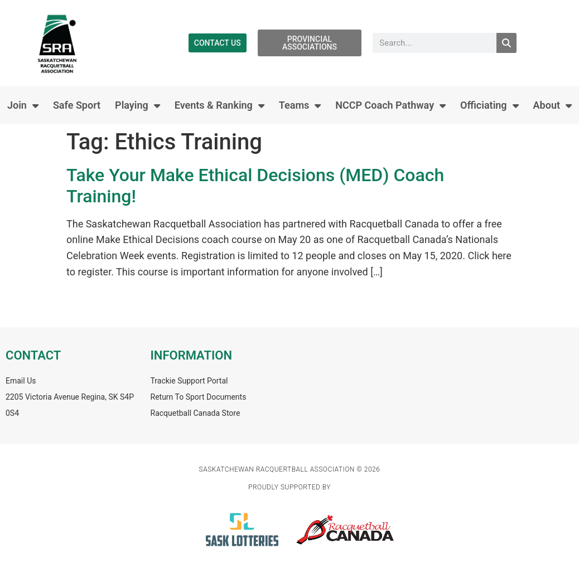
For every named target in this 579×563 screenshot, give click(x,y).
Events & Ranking (219, 105)
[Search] (506, 43)
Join (22, 105)
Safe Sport (76, 105)
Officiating (489, 105)
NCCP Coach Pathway (390, 105)
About (552, 105)
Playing (137, 105)
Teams (300, 105)
